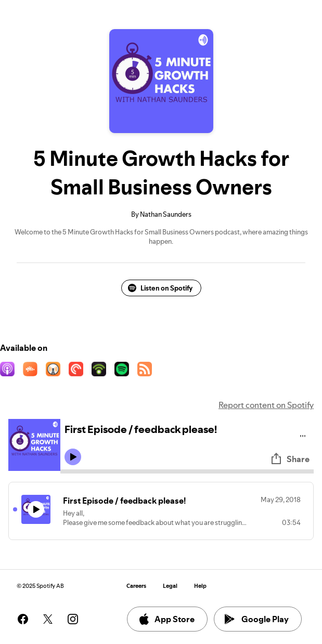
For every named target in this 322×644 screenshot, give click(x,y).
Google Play (257, 619)
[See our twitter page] (48, 619)
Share (290, 459)
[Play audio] (303, 434)
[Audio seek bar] (187, 471)
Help (200, 586)
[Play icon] (73, 457)
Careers (136, 586)
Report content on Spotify (266, 405)
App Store (166, 619)
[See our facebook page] (23, 619)
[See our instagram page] (73, 619)
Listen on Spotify (160, 288)
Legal (170, 586)
